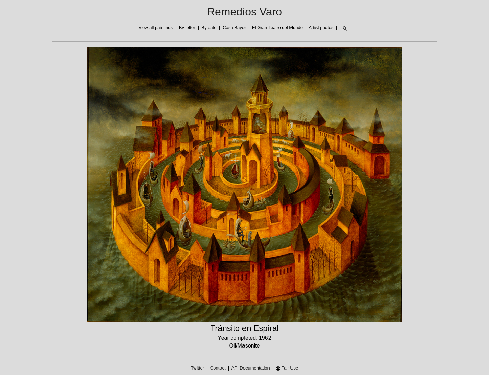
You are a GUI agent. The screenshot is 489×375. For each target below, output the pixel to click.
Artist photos (321, 27)
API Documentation (250, 368)
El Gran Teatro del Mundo (277, 27)
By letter (187, 27)
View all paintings (156, 27)
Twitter (197, 368)
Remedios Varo (244, 11)
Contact (218, 368)
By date (208, 27)
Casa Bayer (234, 27)
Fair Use (287, 368)
